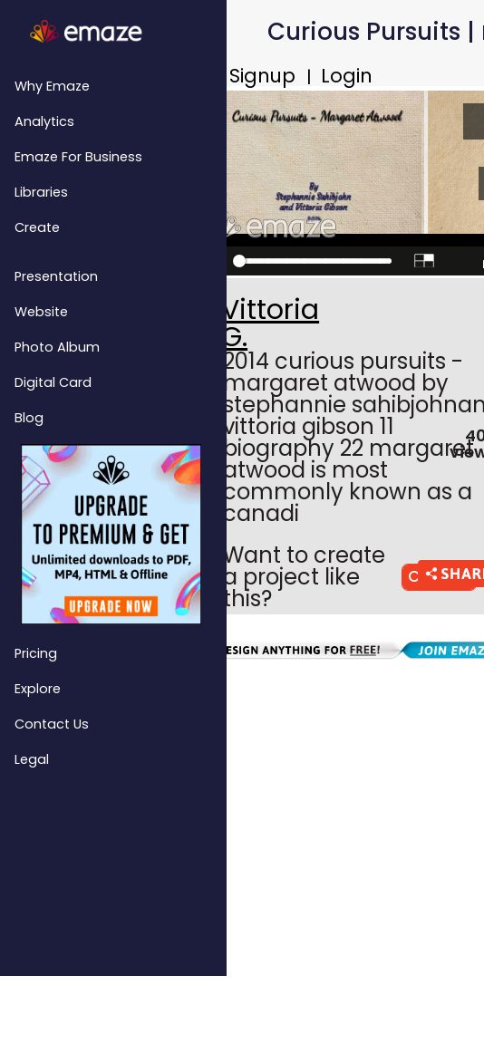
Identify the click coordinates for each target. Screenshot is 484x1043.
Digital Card (53, 382)
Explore (38, 689)
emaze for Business (78, 157)
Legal (32, 759)
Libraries (41, 192)
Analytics (44, 121)
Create (37, 227)
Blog (29, 418)
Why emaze (52, 86)
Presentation (56, 276)
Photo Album (57, 347)
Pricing (36, 653)
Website (41, 312)
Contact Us (52, 724)
